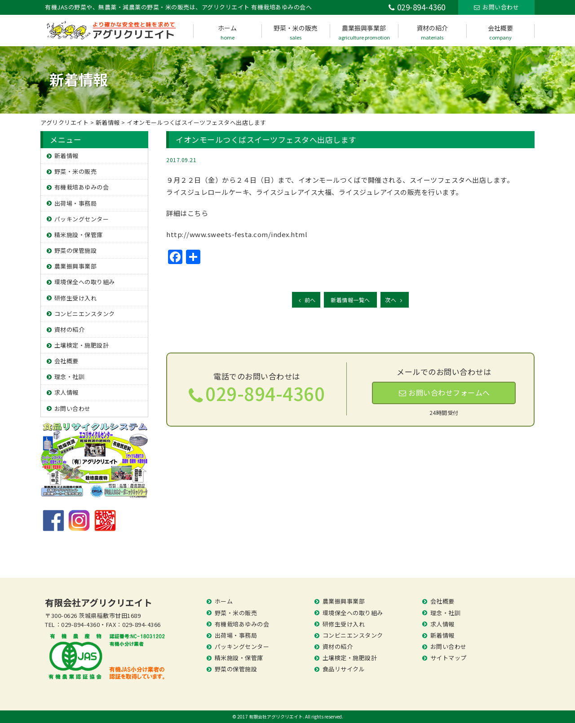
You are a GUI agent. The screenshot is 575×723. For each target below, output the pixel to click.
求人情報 (66, 392)
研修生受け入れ (75, 298)
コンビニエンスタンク (84, 313)
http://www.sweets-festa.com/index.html (236, 234)
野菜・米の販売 (296, 32)
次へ (394, 300)
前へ (306, 300)
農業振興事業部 (364, 32)
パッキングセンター (81, 219)
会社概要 (500, 32)
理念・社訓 (69, 376)
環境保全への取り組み (84, 282)
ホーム (227, 32)
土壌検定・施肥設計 (81, 345)
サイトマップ (448, 657)
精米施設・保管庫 (78, 234)
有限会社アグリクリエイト (98, 602)
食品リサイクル (344, 669)
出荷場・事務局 (75, 203)
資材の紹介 (432, 32)
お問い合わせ (72, 408)
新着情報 (66, 155)
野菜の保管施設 (75, 250)
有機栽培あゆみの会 (81, 187)
